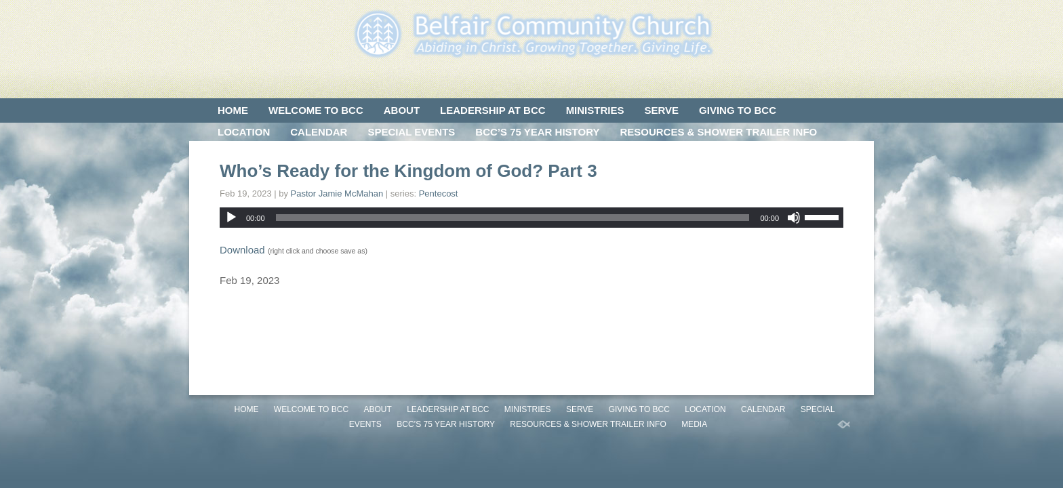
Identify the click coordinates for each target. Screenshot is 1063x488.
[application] (531, 217)
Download (242, 250)
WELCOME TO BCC (315, 110)
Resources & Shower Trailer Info (718, 132)
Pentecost (438, 193)
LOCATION (244, 132)
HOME (233, 110)
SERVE (661, 110)
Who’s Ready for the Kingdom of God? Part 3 (408, 171)
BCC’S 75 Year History (537, 132)
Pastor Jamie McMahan (337, 193)
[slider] (513, 217)
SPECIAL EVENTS (411, 132)
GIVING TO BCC (737, 110)
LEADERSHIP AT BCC (493, 110)
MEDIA (234, 153)
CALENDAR (318, 132)
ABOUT (402, 110)
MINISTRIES (595, 110)
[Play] (231, 217)
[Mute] (794, 217)
